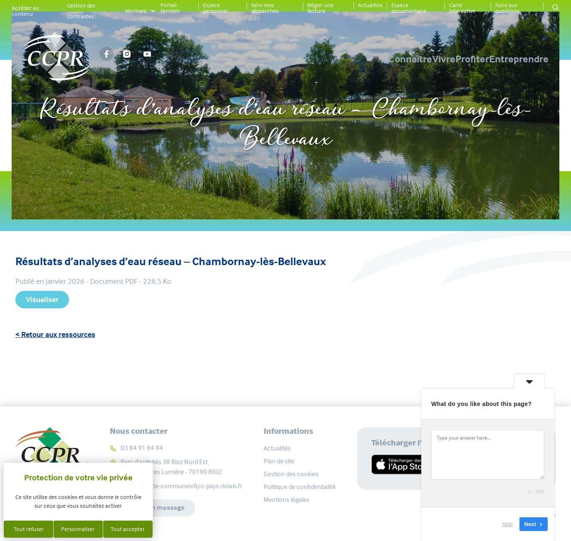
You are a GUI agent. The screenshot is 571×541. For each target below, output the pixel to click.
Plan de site (279, 461)
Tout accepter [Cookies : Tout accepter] (128, 529)
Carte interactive (462, 8)
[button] (555, 8)
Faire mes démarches (265, 8)
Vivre (385, 59)
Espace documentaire (408, 8)
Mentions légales (286, 499)
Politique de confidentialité (300, 486)
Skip (507, 524)
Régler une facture (320, 8)
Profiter (443, 59)
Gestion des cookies (291, 474)
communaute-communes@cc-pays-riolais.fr (181, 486)
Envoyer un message (154, 508)
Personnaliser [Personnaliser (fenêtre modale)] (78, 529)
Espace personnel (215, 8)
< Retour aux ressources (55, 334)
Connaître (323, 59)
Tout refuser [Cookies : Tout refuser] (29, 529)
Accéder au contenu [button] (25, 11)
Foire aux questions (507, 8)
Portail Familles (170, 8)
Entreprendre (519, 59)
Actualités (370, 5)
